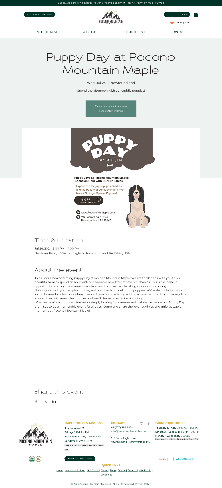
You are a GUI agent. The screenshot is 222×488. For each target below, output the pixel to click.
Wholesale (145, 470)
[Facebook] (149, 424)
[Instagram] (142, 424)
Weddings (106, 474)
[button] (196, 14)
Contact (132, 470)
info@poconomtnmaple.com (128, 431)
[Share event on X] (45, 401)
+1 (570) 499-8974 (122, 427)
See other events (111, 110)
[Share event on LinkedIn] (54, 401)
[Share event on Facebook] (36, 401)
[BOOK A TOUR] (39, 14)
